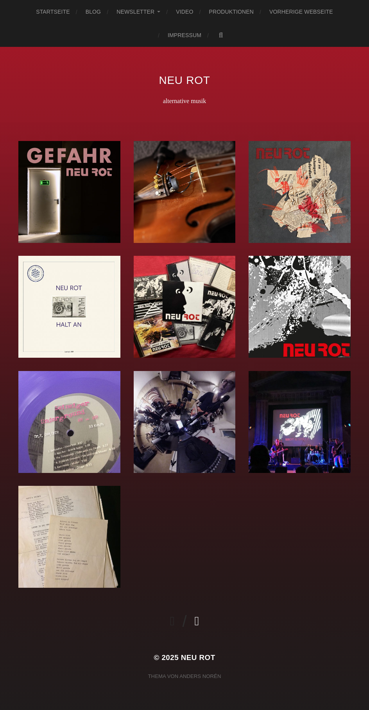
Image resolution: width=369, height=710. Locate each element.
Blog (93, 12)
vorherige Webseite (301, 12)
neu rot (184, 80)
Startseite (53, 12)
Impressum (184, 35)
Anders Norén (200, 676)
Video (184, 12)
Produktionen (231, 12)
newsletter (135, 12)
